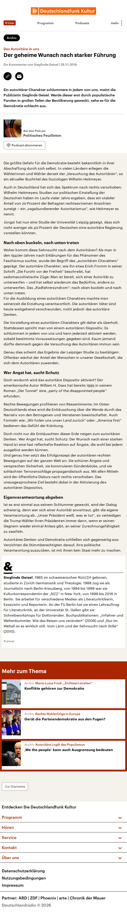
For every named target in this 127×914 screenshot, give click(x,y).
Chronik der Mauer (88, 897)
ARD (24, 897)
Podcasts (82, 23)
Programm (45, 23)
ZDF (35, 897)
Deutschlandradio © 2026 (26, 905)
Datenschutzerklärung (23, 870)
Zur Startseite (15, 786)
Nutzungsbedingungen (24, 877)
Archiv (12, 38)
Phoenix (49, 897)
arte (64, 897)
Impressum (13, 885)
